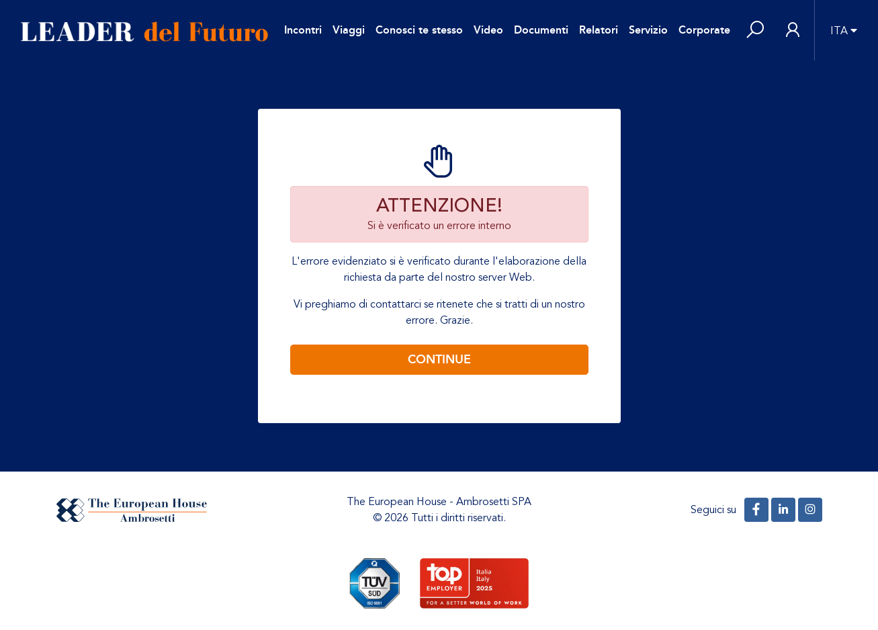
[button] (755, 30)
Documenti (541, 30)
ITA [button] (839, 31)
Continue (439, 359)
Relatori (598, 30)
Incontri (303, 30)
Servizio (648, 30)
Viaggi (349, 30)
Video (488, 30)
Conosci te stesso (419, 30)
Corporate (704, 30)
